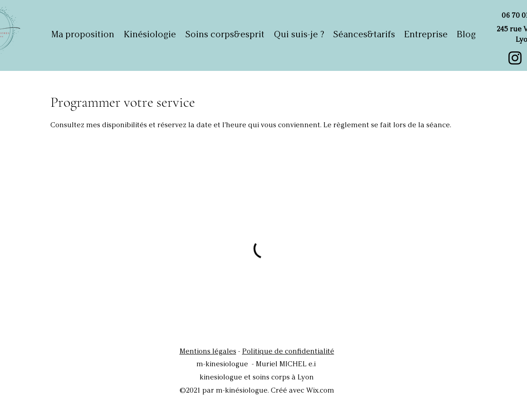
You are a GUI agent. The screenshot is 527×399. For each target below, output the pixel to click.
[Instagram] (515, 58)
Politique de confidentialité (288, 351)
